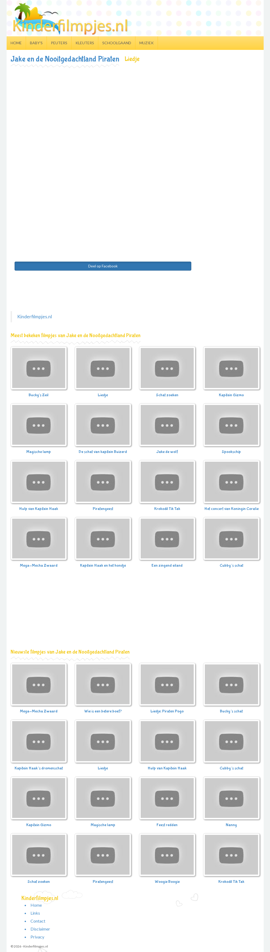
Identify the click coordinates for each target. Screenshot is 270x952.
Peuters (59, 43)
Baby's (36, 43)
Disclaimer (40, 928)
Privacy (37, 936)
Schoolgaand (116, 43)
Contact (37, 920)
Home (16, 43)
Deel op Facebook (103, 266)
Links (35, 912)
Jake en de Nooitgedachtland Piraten (65, 59)
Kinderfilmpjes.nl (34, 316)
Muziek (146, 43)
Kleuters (85, 43)
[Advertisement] (135, 107)
